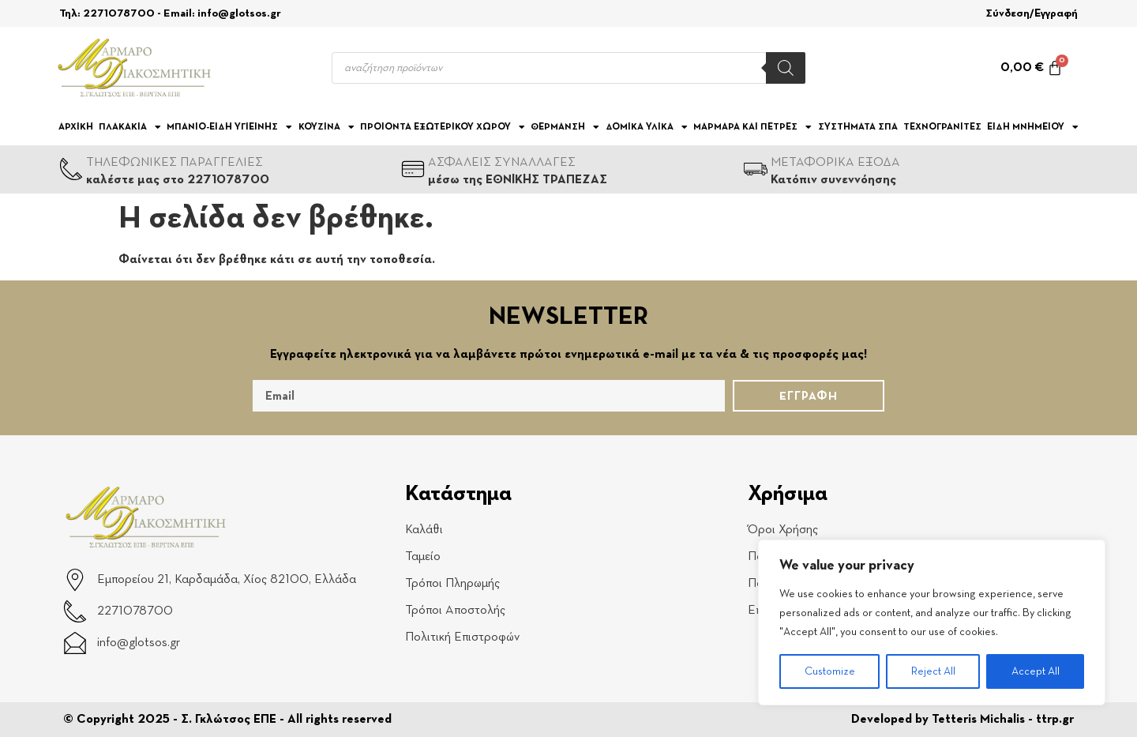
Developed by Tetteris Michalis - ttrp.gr (962, 719)
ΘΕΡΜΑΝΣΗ (565, 127)
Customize (830, 671)
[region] (931, 622)
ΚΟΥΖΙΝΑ (326, 127)
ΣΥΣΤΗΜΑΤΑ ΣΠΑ (858, 127)
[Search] (785, 68)
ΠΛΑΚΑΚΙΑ (130, 127)
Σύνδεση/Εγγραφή (1031, 13)
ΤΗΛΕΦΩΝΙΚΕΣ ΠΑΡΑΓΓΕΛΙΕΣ (174, 162)
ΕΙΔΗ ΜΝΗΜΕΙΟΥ (1033, 127)
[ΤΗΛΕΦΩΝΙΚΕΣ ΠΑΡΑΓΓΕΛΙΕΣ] (71, 169)
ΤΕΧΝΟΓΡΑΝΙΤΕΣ (942, 127)
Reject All (933, 671)
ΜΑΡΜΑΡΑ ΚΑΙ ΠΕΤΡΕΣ (752, 127)
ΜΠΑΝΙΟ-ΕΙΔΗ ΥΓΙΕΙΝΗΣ (229, 127)
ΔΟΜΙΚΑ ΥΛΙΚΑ (647, 127)
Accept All (1035, 671)
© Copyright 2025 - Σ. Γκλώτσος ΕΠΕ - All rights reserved (227, 719)
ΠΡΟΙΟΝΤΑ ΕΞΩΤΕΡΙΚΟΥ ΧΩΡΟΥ (442, 127)
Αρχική (75, 127)
